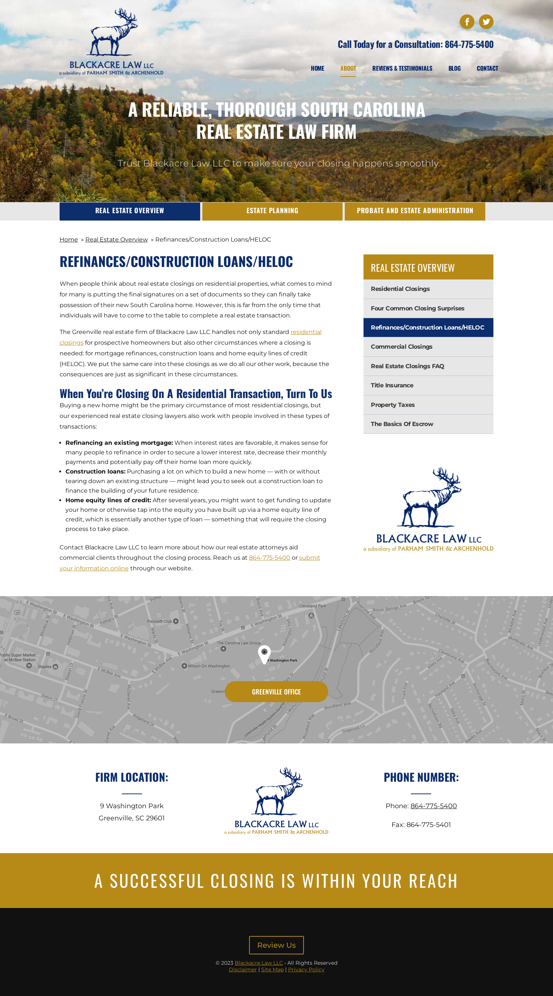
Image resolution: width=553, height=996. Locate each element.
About (348, 68)
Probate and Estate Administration (415, 210)
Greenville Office (276, 692)
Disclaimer (243, 969)
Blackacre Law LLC (259, 963)
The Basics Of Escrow (402, 423)
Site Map (272, 969)
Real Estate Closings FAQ (407, 366)
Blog (455, 68)
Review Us (276, 945)
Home (318, 68)
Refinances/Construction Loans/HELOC (427, 327)
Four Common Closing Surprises (418, 308)
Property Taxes (393, 404)
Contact (487, 68)
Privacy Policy (306, 969)
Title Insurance (392, 385)
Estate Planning (272, 210)
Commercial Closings (402, 346)
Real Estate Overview (129, 210)
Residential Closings (400, 288)
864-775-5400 (469, 43)
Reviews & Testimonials (402, 68)
